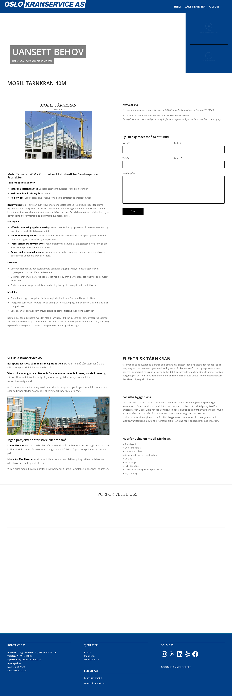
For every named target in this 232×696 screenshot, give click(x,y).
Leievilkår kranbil (93, 677)
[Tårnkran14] (58, 135)
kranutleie (56, 363)
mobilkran (40, 363)
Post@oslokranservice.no (28, 659)
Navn (126, 143)
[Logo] (45, 6)
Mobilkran (89, 655)
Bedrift (177, 143)
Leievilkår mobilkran (94, 683)
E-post (178, 158)
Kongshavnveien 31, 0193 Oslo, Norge (37, 652)
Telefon (127, 158)
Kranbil (88, 652)
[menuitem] (177, 6)
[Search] (224, 6)
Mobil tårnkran (58, 105)
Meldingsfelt (129, 173)
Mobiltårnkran (91, 659)
